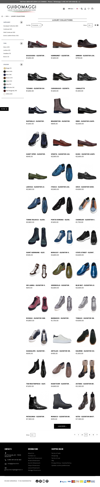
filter (4, 109)
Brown (8, 78)
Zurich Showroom (34, 463)
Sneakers (6, 53)
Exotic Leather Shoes (9, 35)
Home (2, 16)
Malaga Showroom (34, 470)
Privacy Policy (56, 463)
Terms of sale (55, 453)
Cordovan (6, 29)
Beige (7, 68)
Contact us (32, 456)
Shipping (54, 456)
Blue (7, 74)
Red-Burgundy (10, 90)
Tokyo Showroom (34, 465)
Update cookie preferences (60, 465)
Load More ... (62, 426)
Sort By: (28, 25)
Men (7, 16)
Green (8, 81)
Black (7, 71)
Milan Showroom (34, 460)
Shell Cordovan (7, 32)
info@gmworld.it (13, 463)
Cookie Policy (66, 463)
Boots (5, 56)
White (8, 94)
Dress (5, 47)
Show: (85, 25)
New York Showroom (35, 458)
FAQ (52, 460)
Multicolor (9, 87)
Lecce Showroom (34, 468)
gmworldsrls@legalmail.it (14, 470)
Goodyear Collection (9, 26)
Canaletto (80, 88)
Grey (7, 84)
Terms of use (55, 458)
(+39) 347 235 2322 (68, 2)
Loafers (5, 50)
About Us (31, 453)
